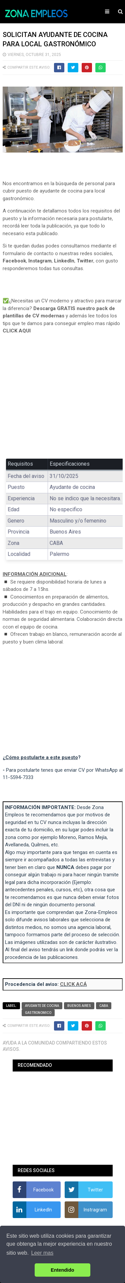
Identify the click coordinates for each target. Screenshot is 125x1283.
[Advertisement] (63, 401)
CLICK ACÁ (73, 984)
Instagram (40, 261)
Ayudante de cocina (42, 1006)
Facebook (14, 261)
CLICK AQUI (17, 331)
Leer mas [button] (42, 1253)
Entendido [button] (62, 1270)
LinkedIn (64, 261)
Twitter (85, 261)
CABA (103, 1006)
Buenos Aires (79, 1006)
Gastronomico (38, 1013)
